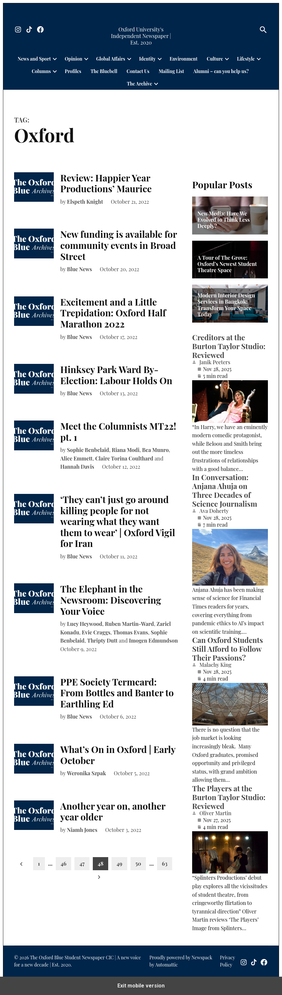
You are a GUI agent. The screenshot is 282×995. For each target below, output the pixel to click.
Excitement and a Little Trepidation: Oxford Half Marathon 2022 (113, 313)
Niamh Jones (82, 829)
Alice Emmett (76, 458)
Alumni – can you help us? (221, 71)
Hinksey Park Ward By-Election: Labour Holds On (116, 374)
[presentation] (55, 59)
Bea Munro (155, 449)
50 (138, 863)
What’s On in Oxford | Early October (117, 754)
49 (119, 863)
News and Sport (34, 59)
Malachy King (215, 664)
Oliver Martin (215, 813)
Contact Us (138, 71)
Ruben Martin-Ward (129, 623)
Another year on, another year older (112, 811)
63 (165, 863)
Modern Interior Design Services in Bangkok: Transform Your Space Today (226, 304)
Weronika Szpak (86, 773)
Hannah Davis (77, 466)
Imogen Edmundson (153, 640)
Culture (215, 59)
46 (63, 863)
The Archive (139, 84)
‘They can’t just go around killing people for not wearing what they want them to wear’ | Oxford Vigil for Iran (117, 521)
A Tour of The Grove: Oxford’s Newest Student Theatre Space (227, 263)
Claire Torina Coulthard (124, 458)
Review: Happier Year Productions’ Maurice (106, 183)
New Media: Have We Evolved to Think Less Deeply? (223, 219)
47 (82, 863)
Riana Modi (125, 449)
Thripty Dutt (102, 640)
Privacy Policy (227, 961)
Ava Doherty (214, 511)
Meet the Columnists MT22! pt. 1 (118, 431)
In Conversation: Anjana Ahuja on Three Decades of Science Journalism (224, 490)
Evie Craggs (96, 632)
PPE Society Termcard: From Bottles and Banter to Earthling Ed (117, 693)
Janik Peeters (214, 362)
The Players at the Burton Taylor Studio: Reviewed (228, 797)
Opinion (73, 59)
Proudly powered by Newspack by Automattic (181, 961)
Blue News (79, 269)
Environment (183, 59)
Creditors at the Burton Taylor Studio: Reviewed (228, 346)
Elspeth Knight (85, 201)
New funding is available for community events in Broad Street (118, 245)
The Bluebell (104, 71)
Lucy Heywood (84, 623)
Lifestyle (246, 59)
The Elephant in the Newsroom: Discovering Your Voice (110, 600)
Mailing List (171, 71)
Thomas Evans (130, 632)
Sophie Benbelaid (88, 449)
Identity (147, 59)
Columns (41, 71)
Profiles (73, 71)
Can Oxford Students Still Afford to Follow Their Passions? (227, 649)
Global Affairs (110, 59)
